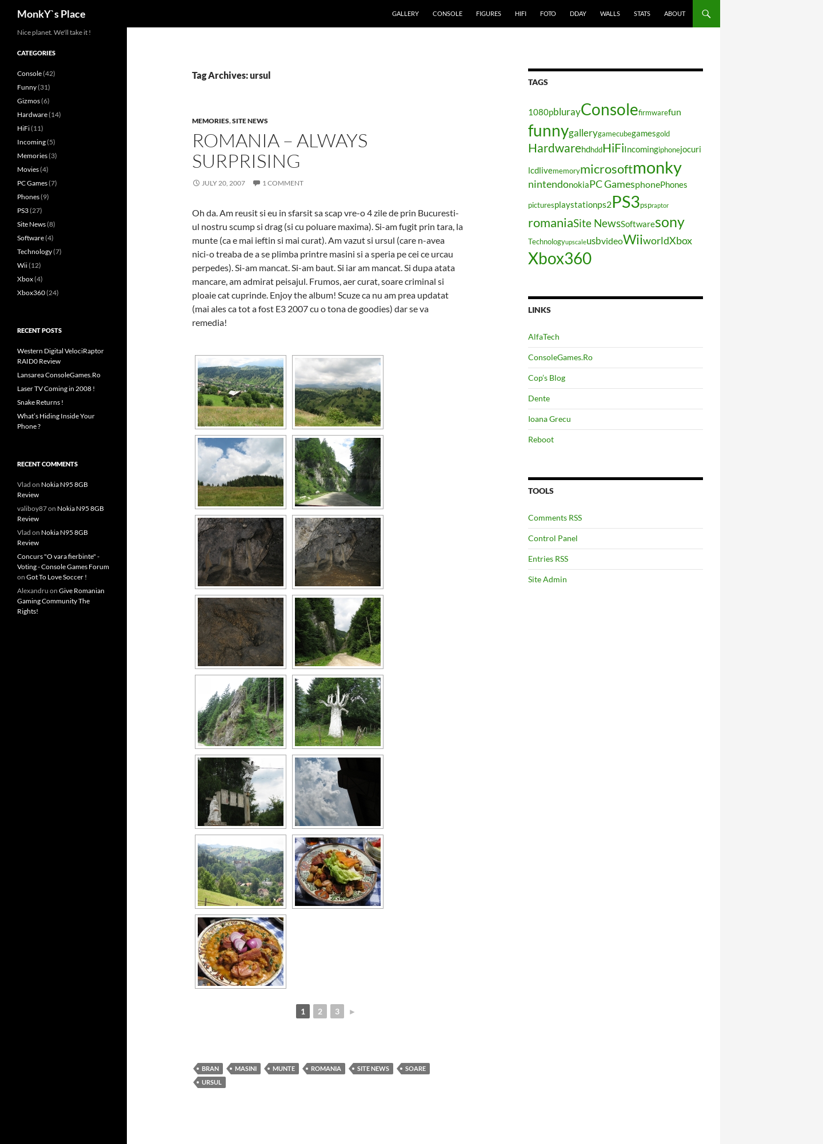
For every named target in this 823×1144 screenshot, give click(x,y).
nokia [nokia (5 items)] (579, 185)
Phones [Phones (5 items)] (674, 185)
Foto (548, 13)
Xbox (25, 279)
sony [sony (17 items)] (670, 221)
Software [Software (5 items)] (638, 224)
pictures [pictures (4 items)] (541, 205)
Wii (22, 265)
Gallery (405, 13)
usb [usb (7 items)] (593, 241)
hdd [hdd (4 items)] (596, 149)
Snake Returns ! (40, 402)
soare (415, 1068)
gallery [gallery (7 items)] (583, 133)
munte (284, 1068)
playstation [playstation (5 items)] (575, 205)
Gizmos (28, 100)
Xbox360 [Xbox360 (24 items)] (560, 258)
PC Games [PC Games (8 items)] (612, 184)
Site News (250, 120)
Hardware (32, 114)
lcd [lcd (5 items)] (533, 170)
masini (246, 1068)
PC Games (32, 183)
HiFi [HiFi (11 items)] (613, 147)
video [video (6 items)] (612, 240)
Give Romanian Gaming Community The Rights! (61, 600)
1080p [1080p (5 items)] (540, 112)
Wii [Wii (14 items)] (633, 239)
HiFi (520, 13)
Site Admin (547, 579)
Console (447, 13)
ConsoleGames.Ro (560, 357)
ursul (212, 1082)
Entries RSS (548, 558)
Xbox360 (31, 292)
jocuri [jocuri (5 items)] (690, 149)
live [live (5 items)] (546, 170)
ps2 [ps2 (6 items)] (604, 204)
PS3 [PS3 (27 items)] (626, 201)
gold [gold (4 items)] (663, 133)
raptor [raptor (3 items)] (660, 205)
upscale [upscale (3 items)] (575, 241)
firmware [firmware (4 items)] (653, 112)
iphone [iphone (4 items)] (669, 149)
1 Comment (282, 183)
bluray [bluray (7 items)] (567, 112)
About (674, 13)
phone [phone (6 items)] (647, 184)
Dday (578, 13)
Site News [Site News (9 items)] (597, 222)
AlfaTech (544, 336)
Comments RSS (555, 517)
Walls (610, 13)
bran (210, 1068)
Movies (28, 169)
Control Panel (553, 538)
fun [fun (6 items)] (674, 111)
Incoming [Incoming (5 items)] (641, 149)
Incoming (31, 142)
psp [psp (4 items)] (646, 205)
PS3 (23, 210)
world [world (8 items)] (656, 240)
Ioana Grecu (549, 419)
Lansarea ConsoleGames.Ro (59, 374)
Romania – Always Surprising (279, 150)
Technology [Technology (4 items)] (546, 241)
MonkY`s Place (51, 13)
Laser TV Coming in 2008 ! (56, 388)
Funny (27, 87)
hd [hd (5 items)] (585, 149)
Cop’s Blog (546, 377)
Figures (488, 13)
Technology (34, 251)
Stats (642, 13)
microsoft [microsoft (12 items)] (606, 168)
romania (326, 1068)
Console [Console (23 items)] (609, 109)
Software (30, 237)
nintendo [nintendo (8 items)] (548, 184)
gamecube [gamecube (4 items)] (615, 133)
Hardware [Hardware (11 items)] (554, 147)
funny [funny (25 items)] (548, 130)
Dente (539, 398)
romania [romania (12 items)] (550, 222)
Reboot (541, 439)
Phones (28, 196)
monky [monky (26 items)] (657, 167)
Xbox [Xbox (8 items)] (680, 240)
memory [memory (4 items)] (566, 170)
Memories (210, 120)
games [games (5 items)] (644, 133)
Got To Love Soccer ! (56, 577)
